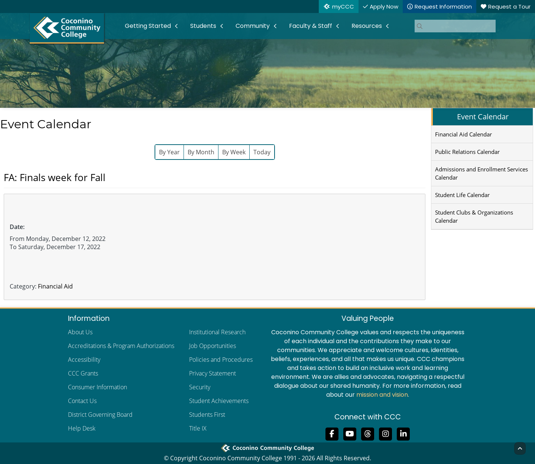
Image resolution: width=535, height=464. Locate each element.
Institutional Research (217, 332)
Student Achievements (219, 401)
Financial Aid (55, 286)
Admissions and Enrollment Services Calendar (481, 173)
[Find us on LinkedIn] (403, 433)
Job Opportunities (212, 346)
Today (261, 152)
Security (199, 387)
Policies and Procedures (221, 359)
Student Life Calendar (462, 195)
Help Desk (81, 428)
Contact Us (82, 401)
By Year (169, 152)
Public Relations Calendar (467, 151)
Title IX (198, 428)
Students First (207, 414)
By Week (234, 152)
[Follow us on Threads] (368, 433)
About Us (80, 332)
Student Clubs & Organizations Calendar (474, 216)
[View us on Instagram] (385, 433)
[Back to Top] (520, 448)
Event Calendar (483, 117)
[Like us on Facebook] (332, 433)
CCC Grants (83, 373)
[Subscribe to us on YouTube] (350, 433)
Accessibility (84, 359)
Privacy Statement (212, 373)
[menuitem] (151, 26)
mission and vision (382, 394)
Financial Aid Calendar (463, 134)
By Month (201, 152)
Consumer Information (97, 387)
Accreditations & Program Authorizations (121, 346)
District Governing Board (100, 414)
